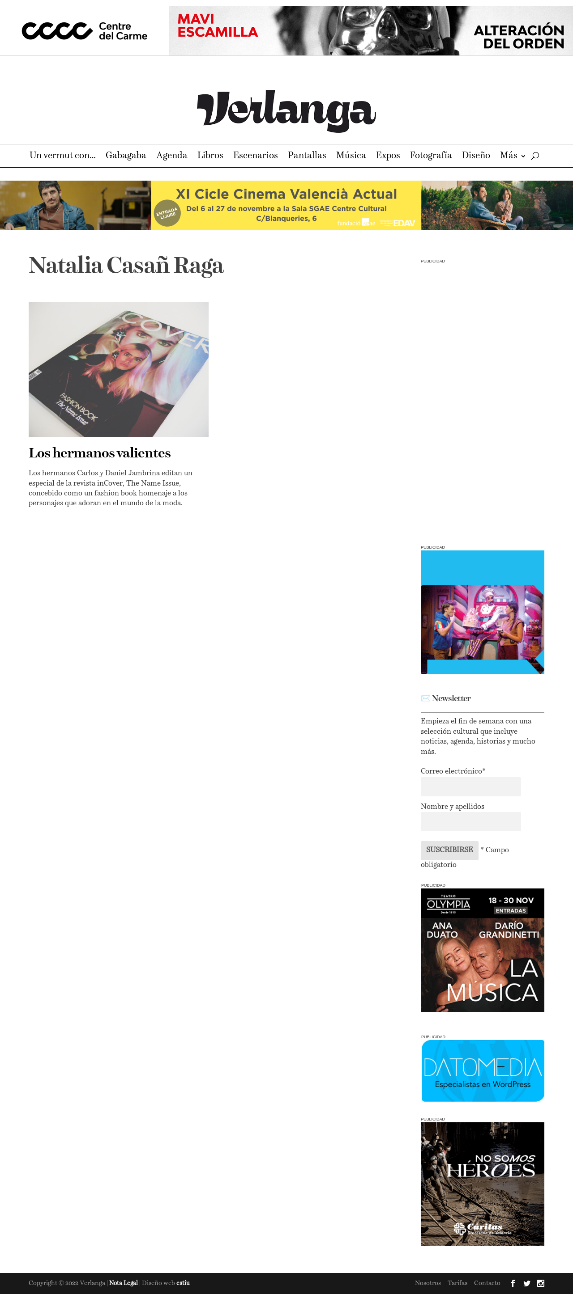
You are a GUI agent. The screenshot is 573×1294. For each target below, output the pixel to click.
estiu (183, 1283)
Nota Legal (124, 1283)
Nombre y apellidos (452, 807)
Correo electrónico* (453, 771)
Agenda (172, 157)
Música (351, 157)
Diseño (476, 157)
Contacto (487, 1283)
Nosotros (428, 1283)
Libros (210, 157)
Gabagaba (126, 157)
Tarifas (457, 1283)
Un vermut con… (63, 157)
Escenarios (255, 157)
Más (508, 157)
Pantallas (307, 157)
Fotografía (431, 157)
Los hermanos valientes (100, 454)
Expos (388, 157)
